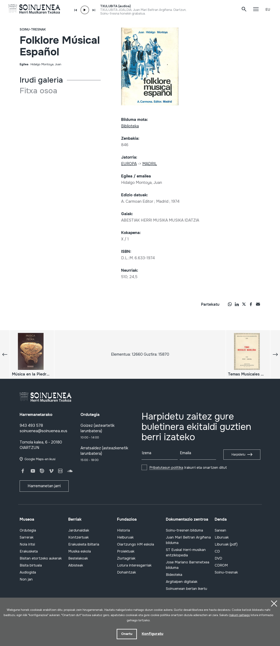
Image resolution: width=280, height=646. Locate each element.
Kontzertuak (78, 537)
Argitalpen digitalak (181, 582)
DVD (218, 558)
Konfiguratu (152, 633)
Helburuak (125, 537)
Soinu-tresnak (33, 29)
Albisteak (75, 565)
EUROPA (129, 163)
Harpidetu (238, 454)
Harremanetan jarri (44, 486)
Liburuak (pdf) (226, 544)
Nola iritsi (27, 544)
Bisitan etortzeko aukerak (41, 558)
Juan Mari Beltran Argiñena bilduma (188, 540)
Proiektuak (125, 551)
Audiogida (28, 572)
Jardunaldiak (78, 530)
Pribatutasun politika (166, 467)
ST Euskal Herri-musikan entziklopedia (186, 552)
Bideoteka (174, 575)
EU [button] (267, 9)
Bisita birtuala (31, 565)
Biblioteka (130, 126)
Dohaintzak (126, 572)
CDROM (221, 565)
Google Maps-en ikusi (39, 459)
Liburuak (222, 537)
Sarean (220, 530)
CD (217, 551)
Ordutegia (28, 530)
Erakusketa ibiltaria (83, 544)
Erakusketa (29, 551)
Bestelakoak (78, 558)
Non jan (26, 579)
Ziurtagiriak (126, 558)
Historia (123, 530)
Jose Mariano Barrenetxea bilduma (187, 565)
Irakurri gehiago (239, 615)
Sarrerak (26, 537)
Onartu (126, 634)
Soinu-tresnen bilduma (184, 530)
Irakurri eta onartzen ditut (188, 467)
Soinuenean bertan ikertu (186, 589)
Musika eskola (79, 551)
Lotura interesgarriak (134, 565)
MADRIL (149, 163)
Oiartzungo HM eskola (135, 544)
